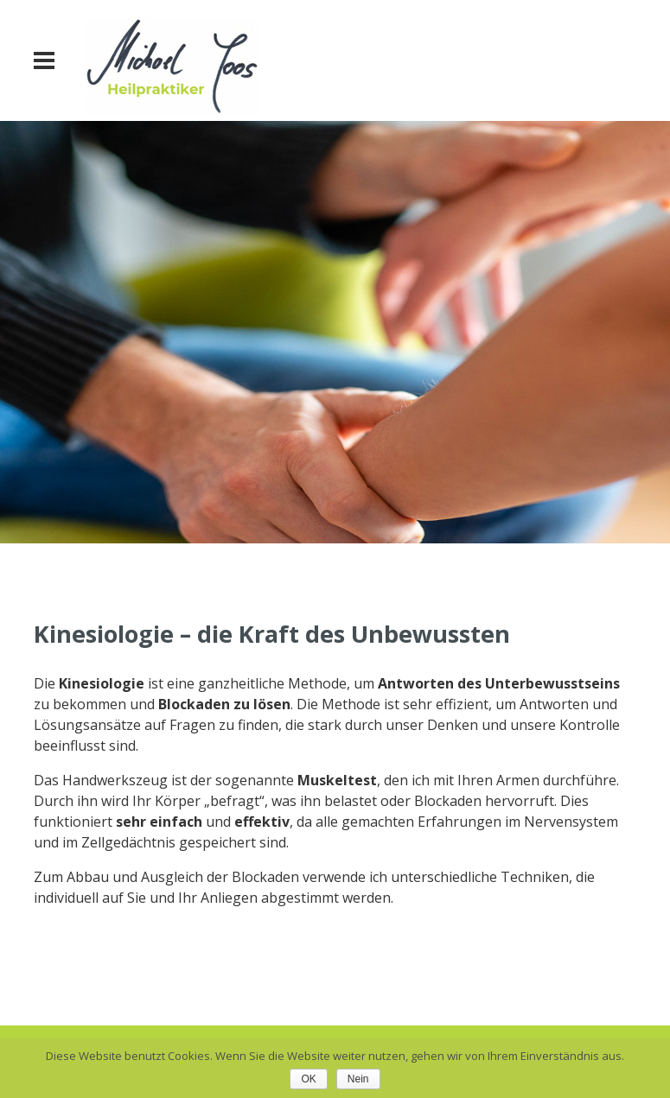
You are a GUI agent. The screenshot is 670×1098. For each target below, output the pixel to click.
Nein (358, 1079)
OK (308, 1079)
